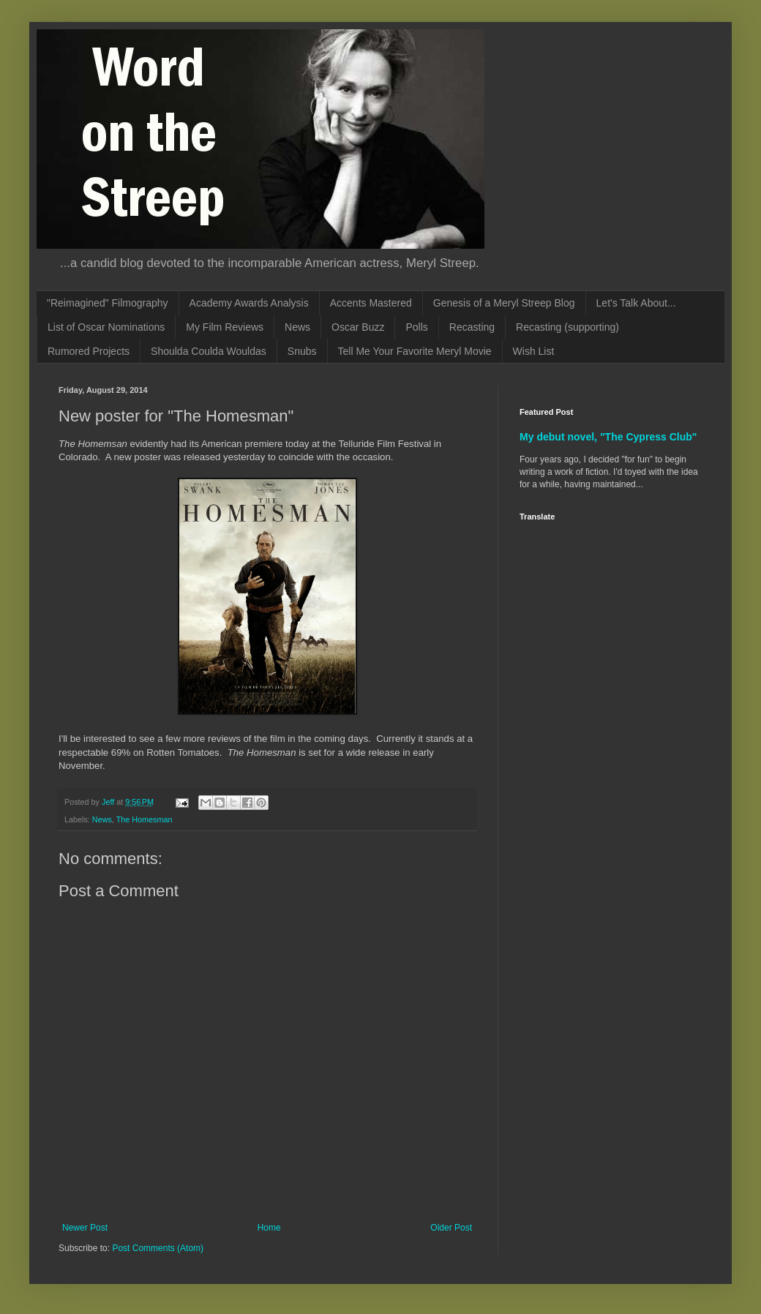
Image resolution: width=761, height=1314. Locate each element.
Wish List (534, 351)
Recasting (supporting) (567, 327)
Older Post (451, 1228)
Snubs (302, 351)
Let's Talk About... (636, 303)
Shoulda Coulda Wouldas (208, 351)
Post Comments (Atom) (157, 1248)
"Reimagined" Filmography (107, 303)
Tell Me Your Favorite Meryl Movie (415, 351)
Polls (416, 327)
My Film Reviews (224, 327)
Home (269, 1228)
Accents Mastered (371, 303)
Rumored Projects (89, 351)
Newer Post (85, 1228)
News (297, 327)
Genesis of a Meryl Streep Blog (504, 303)
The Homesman (144, 819)
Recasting (472, 327)
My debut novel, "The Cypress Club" (608, 437)
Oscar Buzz (357, 327)
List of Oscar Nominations (106, 327)
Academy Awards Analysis (249, 303)
